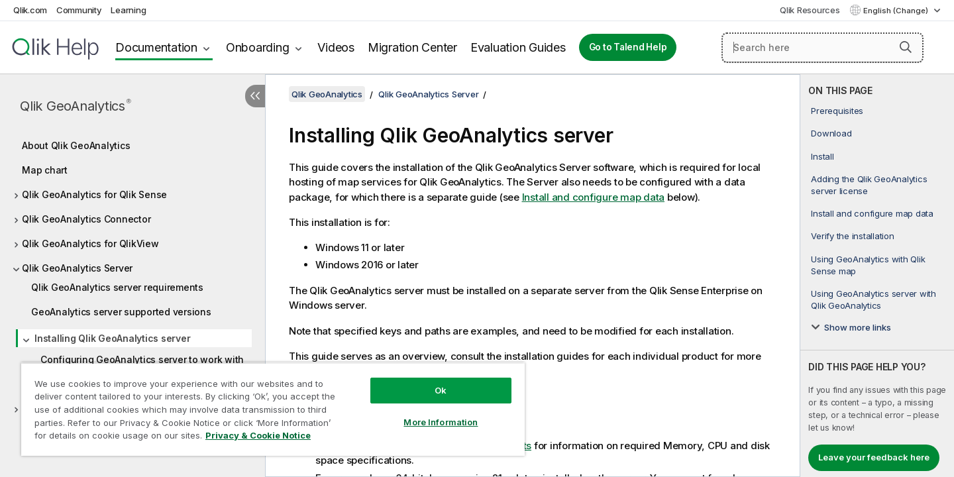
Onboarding (258, 47)
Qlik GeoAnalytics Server (77, 268)
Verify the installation (852, 236)
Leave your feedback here (873, 457)
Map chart (45, 170)
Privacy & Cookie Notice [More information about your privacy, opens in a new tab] (258, 435)
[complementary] (877, 275)
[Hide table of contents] (255, 96)
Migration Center (412, 47)
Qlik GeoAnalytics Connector (86, 219)
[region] (273, 409)
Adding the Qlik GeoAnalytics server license (869, 185)
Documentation (156, 47)
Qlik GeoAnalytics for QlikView (90, 243)
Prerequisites (837, 110)
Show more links (857, 327)
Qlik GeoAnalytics (75, 105)
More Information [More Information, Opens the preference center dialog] (440, 422)
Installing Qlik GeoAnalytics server (112, 338)
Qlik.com (30, 10)
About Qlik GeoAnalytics (76, 145)
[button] (906, 47)
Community (79, 10)
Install (822, 156)
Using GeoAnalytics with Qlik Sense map (868, 265)
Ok (441, 390)
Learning (128, 10)
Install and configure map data (872, 213)
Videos (335, 47)
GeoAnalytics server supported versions (121, 311)
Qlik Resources (810, 10)
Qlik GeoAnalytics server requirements (117, 287)
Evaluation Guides (518, 47)
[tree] (132, 274)
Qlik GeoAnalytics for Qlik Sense (94, 194)
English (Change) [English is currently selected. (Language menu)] (896, 10)
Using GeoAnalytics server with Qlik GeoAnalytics (873, 299)
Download (831, 133)
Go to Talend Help (628, 47)
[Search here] (822, 48)
